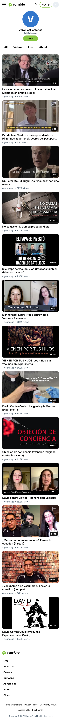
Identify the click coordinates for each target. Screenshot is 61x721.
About (43, 47)
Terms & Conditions (13, 704)
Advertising (9, 683)
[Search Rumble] (36, 5)
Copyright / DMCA (48, 704)
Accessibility (24, 710)
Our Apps (8, 678)
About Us (8, 666)
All (5, 47)
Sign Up (46, 4)
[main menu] (4, 4)
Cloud (6, 695)
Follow (30, 38)
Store (6, 689)
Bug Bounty (37, 710)
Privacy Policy (31, 704)
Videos (17, 47)
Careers (7, 672)
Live (30, 47)
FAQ (5, 660)
